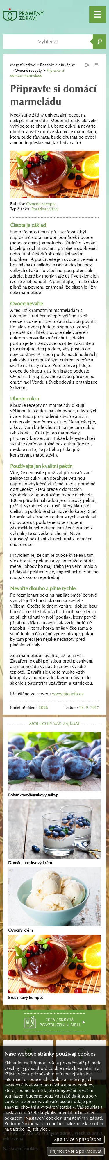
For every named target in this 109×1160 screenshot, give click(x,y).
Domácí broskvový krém (54, 832)
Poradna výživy (44, 209)
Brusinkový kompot (54, 967)
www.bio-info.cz (68, 694)
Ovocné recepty (28, 70)
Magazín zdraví (22, 64)
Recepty (47, 64)
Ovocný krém (54, 900)
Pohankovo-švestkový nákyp (54, 765)
